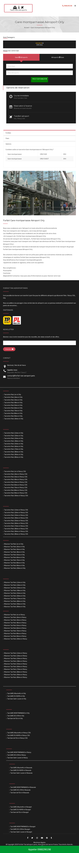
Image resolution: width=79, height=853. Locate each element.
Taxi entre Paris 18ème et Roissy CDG (16, 529)
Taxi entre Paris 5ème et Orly (13, 405)
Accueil (26, 27)
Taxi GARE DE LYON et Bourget (20, 829)
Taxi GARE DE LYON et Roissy (16, 755)
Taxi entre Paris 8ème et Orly (13, 413)
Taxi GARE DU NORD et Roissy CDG (18, 735)
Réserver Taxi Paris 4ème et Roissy (15, 623)
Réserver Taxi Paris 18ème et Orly (14, 601)
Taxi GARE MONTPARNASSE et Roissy (19, 752)
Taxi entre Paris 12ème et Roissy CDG (16, 512)
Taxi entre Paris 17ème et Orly (13, 449)
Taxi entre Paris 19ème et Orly (13, 454)
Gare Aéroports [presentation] (21, 57)
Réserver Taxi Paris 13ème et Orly (14, 588)
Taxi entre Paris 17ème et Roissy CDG (16, 526)
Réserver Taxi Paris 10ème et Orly (14, 568)
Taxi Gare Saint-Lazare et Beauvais (21, 773)
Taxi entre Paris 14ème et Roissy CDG (16, 518)
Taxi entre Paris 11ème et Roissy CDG (16, 510)
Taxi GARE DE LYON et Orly (15, 716)
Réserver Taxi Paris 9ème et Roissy (15, 636)
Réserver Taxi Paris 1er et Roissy (14, 615)
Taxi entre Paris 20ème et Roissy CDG (16, 534)
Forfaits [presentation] (8, 133)
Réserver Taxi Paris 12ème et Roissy (15, 656)
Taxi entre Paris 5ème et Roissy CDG (15, 482)
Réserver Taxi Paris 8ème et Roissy (15, 633)
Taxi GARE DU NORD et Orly (16, 696)
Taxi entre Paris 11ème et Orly (13, 433)
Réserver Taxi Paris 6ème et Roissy (15, 628)
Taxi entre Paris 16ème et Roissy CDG (16, 523)
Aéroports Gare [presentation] (57, 57)
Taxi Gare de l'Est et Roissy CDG (17, 738)
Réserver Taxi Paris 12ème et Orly (14, 585)
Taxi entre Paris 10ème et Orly (13, 419)
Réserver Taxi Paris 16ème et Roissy (15, 666)
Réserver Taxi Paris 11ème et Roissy (15, 653)
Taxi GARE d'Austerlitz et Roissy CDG (19, 733)
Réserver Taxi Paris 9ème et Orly (14, 565)
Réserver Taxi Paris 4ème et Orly (14, 552)
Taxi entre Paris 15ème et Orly (13, 444)
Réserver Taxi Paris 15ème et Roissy (15, 664)
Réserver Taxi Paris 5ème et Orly (14, 555)
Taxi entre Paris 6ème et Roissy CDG (15, 485)
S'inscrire (9, 349)
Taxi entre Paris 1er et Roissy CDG (15, 471)
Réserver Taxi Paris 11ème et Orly (14, 582)
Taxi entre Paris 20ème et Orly (13, 457)
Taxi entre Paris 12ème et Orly (13, 436)
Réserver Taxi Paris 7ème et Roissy (15, 631)
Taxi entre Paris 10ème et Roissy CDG (16, 496)
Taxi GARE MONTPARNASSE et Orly (18, 713)
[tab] (39, 133)
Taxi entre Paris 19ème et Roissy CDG (16, 531)
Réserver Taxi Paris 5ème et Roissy (15, 625)
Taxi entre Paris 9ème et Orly (13, 416)
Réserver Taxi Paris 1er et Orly (13, 544)
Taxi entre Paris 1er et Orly (12, 394)
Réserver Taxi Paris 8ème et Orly (14, 563)
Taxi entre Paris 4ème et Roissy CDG (15, 479)
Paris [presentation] (7, 138)
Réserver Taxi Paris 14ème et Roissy (15, 661)
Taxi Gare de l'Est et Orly (15, 718)
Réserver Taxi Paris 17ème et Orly (14, 598)
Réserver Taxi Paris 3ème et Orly (14, 549)
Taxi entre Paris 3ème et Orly (13, 400)
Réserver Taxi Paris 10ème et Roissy (15, 639)
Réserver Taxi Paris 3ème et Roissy (15, 620)
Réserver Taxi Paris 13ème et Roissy (15, 658)
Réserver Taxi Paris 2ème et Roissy (15, 617)
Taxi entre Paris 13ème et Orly (13, 438)
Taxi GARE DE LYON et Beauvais (20, 790)
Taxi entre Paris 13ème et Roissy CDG (16, 515)
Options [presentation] (8, 144)
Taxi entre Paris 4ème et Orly (13, 403)
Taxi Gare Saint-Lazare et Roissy (17, 758)
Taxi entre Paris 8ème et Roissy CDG (15, 490)
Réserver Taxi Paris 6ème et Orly (14, 557)
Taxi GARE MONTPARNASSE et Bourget (22, 826)
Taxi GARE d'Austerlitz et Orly (16, 693)
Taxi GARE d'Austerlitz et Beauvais (21, 768)
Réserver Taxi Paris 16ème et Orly (14, 596)
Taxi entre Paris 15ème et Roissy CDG (16, 521)
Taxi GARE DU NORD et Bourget (20, 810)
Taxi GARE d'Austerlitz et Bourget (21, 807)
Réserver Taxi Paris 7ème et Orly (14, 560)
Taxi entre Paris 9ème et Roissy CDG (15, 493)
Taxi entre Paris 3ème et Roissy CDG (15, 477)
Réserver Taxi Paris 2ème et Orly (14, 547)
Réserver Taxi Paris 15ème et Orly (14, 593)
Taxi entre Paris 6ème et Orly (13, 408)
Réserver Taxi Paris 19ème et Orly (14, 604)
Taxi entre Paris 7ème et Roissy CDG (15, 487)
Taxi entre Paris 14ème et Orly (13, 441)
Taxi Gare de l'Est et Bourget (19, 812)
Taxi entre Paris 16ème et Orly (13, 446)
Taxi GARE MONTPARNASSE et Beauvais (23, 787)
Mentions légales (39, 842)
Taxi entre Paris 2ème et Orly (13, 397)
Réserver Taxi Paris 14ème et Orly (14, 590)
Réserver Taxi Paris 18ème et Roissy (15, 672)
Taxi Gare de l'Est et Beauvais (19, 793)
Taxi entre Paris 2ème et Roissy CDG (15, 474)
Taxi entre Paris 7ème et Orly (13, 411)
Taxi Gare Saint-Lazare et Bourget (21, 832)
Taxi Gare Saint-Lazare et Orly (16, 699)
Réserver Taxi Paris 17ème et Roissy (15, 669)
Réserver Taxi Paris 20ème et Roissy (15, 677)
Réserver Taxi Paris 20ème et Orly (14, 607)
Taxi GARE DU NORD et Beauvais (20, 770)
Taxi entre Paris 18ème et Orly (13, 452)
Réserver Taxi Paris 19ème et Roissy (15, 675)
